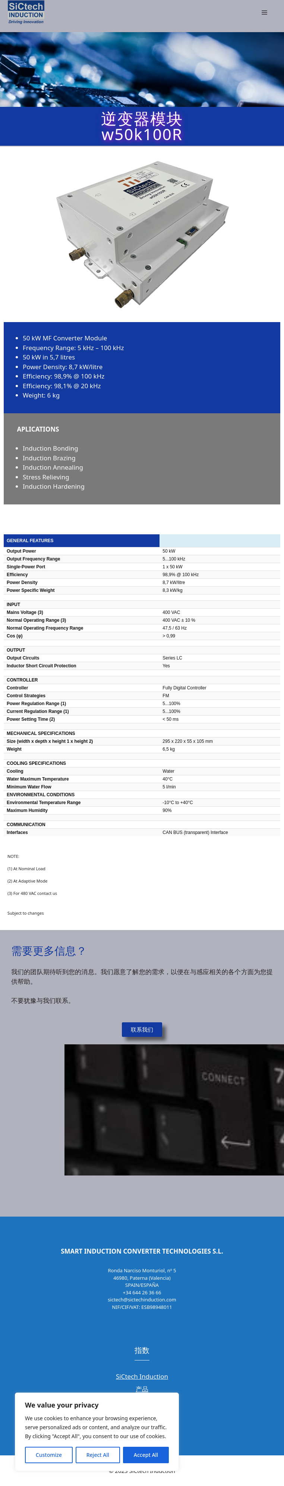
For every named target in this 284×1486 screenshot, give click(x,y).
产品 (142, 1389)
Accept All (146, 1454)
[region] (97, 1432)
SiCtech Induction (142, 1376)
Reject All (97, 1454)
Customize (49, 1454)
